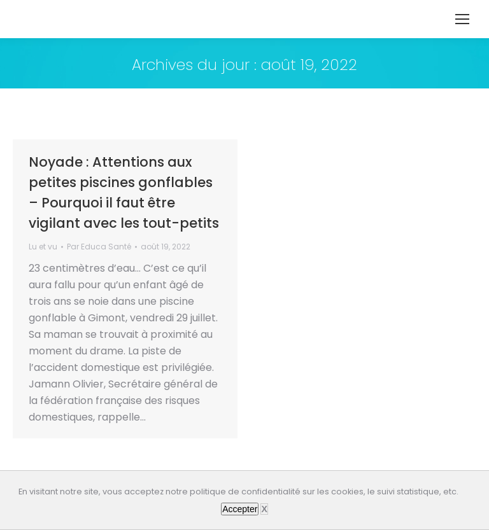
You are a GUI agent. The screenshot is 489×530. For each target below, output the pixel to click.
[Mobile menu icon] (462, 19)
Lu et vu (43, 246)
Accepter (239, 509)
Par (99, 246)
